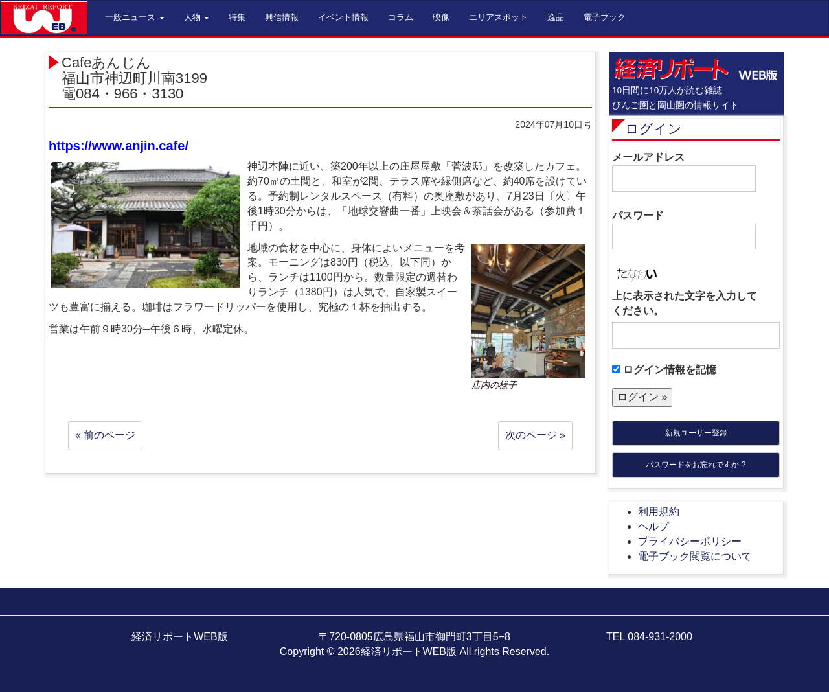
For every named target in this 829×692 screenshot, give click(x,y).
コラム (400, 17)
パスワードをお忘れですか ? (695, 464)
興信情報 (282, 17)
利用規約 (658, 511)
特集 (237, 17)
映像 (441, 17)
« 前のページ (105, 435)
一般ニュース (135, 17)
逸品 (555, 17)
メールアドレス (684, 172)
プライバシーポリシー (690, 541)
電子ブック (605, 17)
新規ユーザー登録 (696, 432)
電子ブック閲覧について (695, 556)
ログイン (653, 128)
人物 (197, 17)
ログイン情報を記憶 (664, 369)
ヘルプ (653, 526)
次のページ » (535, 435)
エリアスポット (498, 17)
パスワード (684, 230)
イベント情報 (343, 17)
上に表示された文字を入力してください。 (684, 303)
